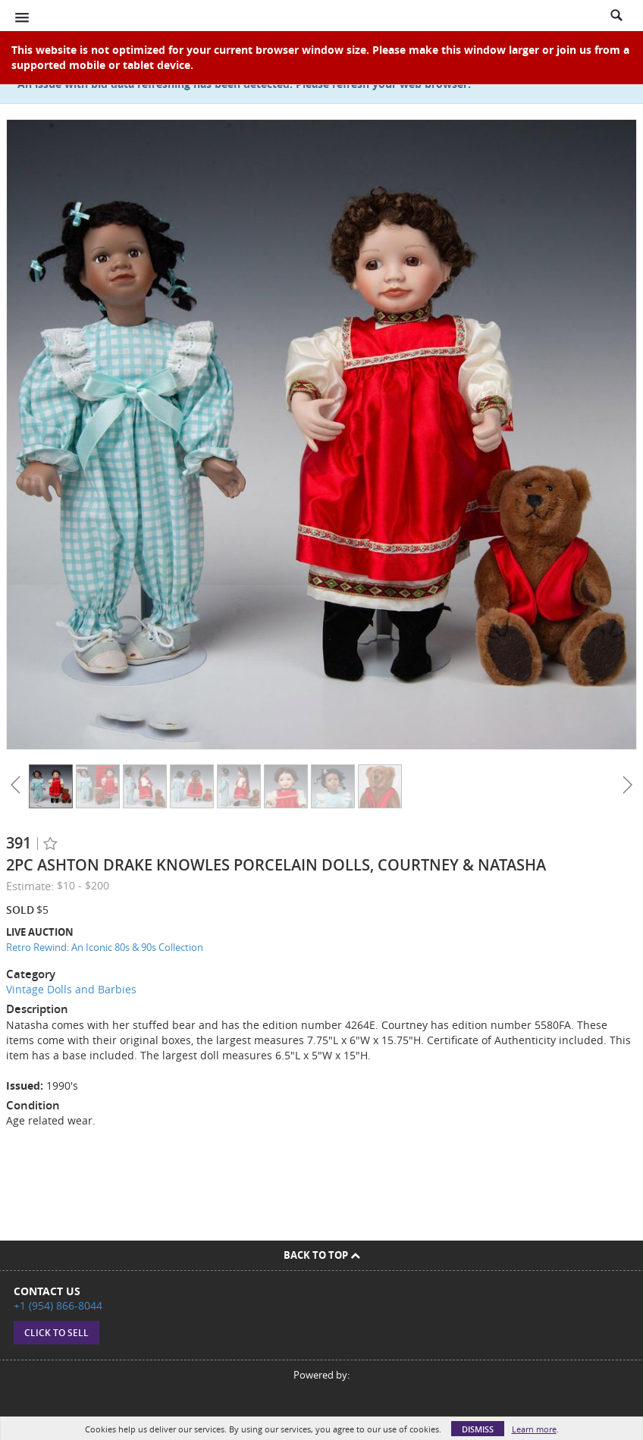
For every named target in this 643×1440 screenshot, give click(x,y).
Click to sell (56, 1332)
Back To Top (322, 1255)
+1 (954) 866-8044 (58, 1305)
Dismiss (478, 1429)
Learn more (534, 1429)
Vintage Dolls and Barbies (71, 989)
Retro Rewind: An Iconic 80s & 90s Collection (104, 947)
